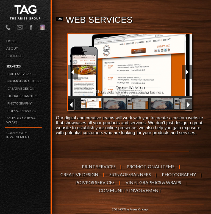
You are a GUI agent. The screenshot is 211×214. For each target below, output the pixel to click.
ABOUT (12, 48)
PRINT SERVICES (19, 74)
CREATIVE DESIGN (20, 88)
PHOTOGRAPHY (19, 103)
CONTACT (14, 56)
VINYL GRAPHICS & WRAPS (153, 182)
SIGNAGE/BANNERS (22, 96)
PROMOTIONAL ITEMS (24, 81)
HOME (11, 41)
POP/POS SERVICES (21, 111)
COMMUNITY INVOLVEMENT (17, 135)
